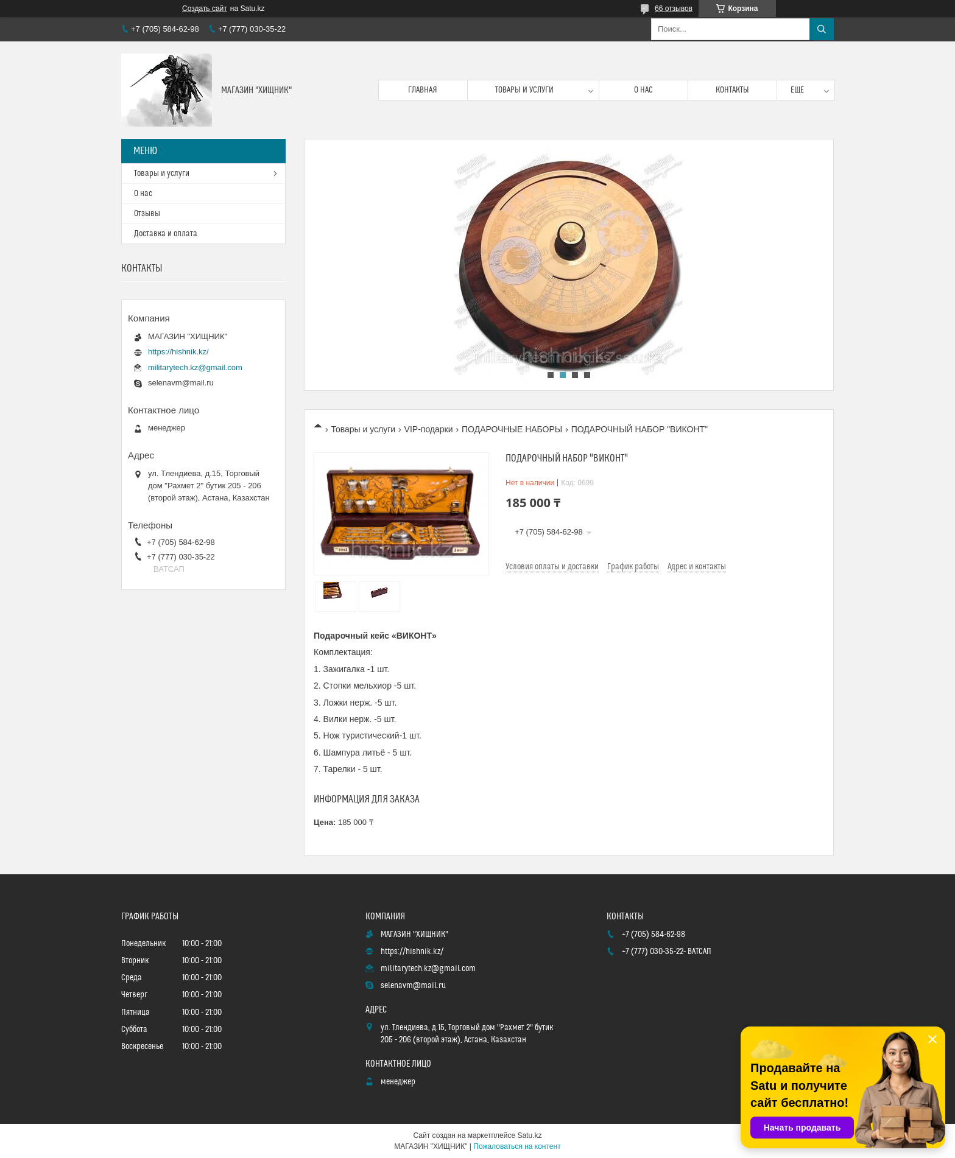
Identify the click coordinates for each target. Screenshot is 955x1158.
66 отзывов (673, 8)
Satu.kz (529, 1135)
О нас (643, 90)
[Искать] (821, 29)
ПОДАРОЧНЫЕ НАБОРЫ (512, 429)
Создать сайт (204, 8)
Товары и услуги (524, 90)
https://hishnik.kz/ (178, 351)
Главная (422, 90)
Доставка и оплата (165, 234)
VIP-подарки (428, 429)
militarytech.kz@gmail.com (195, 367)
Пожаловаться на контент (516, 1146)
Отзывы (147, 214)
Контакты (732, 90)
